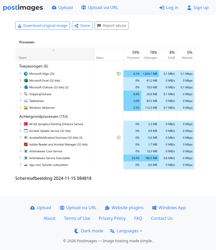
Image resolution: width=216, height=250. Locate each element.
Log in (168, 7)
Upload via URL (99, 7)
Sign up (198, 7)
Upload (62, 7)
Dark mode (88, 231)
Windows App (169, 208)
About (49, 218)
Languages (124, 231)
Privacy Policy (112, 218)
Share (82, 25)
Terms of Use (77, 218)
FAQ (138, 218)
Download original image (42, 25)
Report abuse (111, 25)
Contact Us (162, 218)
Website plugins (124, 208)
